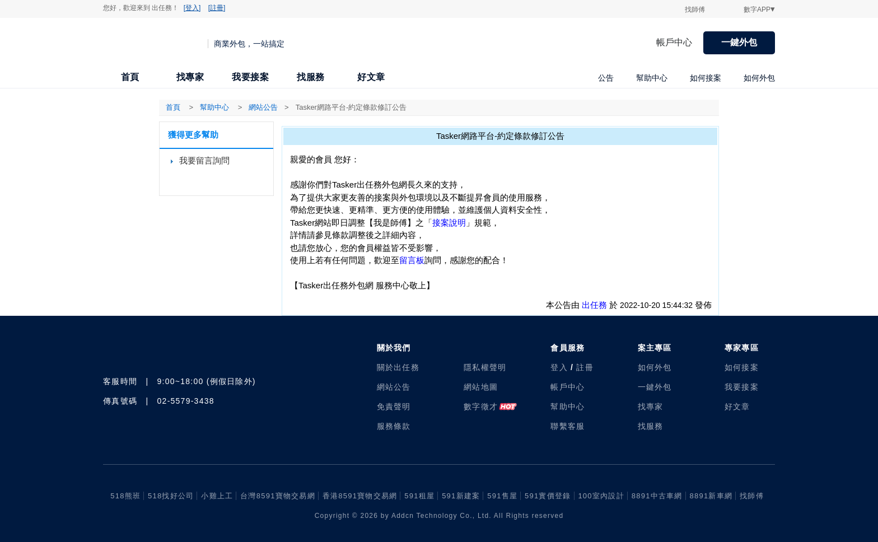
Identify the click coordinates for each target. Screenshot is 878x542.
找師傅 (695, 9)
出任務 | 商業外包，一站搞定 (156, 42)
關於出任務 (398, 367)
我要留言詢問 (204, 160)
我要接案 (250, 77)
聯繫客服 (567, 426)
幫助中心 (651, 77)
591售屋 (502, 496)
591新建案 (461, 496)
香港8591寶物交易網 (360, 496)
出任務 (594, 305)
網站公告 (394, 386)
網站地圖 (481, 386)
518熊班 (125, 496)
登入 (559, 367)
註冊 (585, 367)
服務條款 (394, 426)
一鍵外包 (739, 42)
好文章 (371, 77)
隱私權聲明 (485, 367)
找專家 (190, 77)
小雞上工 (217, 496)
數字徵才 (481, 406)
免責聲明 (394, 406)
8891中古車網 (657, 496)
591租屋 (419, 496)
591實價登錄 (548, 496)
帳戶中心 (674, 42)
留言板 (411, 260)
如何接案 (705, 77)
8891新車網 (711, 496)
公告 (606, 77)
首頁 (130, 77)
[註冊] (217, 8)
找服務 (311, 77)
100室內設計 (601, 496)
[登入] (192, 8)
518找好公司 (171, 496)
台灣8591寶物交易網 (277, 496)
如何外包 (759, 77)
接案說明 (449, 222)
